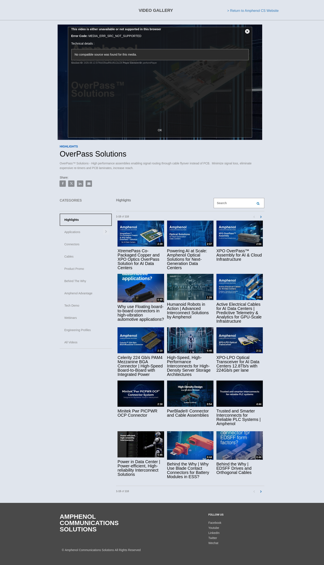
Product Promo (74, 268)
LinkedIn (214, 533)
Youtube (213, 528)
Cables (69, 256)
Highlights (71, 219)
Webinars (70, 317)
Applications (72, 232)
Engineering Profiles (77, 330)
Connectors (72, 244)
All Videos (70, 342)
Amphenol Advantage (78, 293)
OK (162, 130)
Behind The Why (75, 281)
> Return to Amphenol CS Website (253, 10)
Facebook (214, 522)
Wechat (213, 543)
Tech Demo (71, 305)
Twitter (212, 538)
